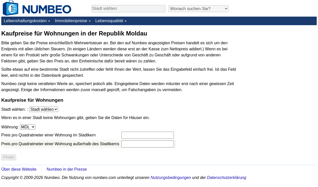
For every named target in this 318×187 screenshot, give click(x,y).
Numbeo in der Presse (67, 169)
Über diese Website (18, 169)
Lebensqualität (109, 20)
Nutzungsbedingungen (171, 177)
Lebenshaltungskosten (25, 20)
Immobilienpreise (71, 20)
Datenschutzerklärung (226, 177)
